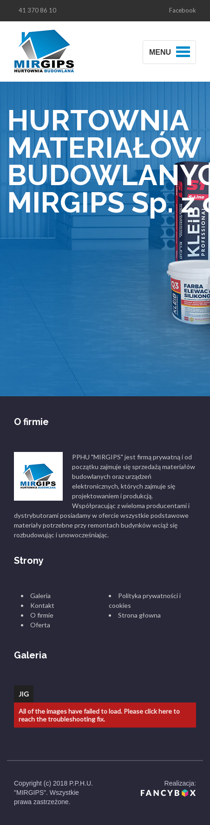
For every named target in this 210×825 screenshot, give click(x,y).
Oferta (40, 625)
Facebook (182, 10)
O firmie (41, 615)
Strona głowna (139, 615)
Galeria (40, 595)
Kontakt (42, 605)
